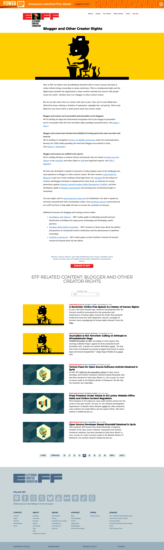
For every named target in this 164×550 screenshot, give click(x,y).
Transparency (56, 523)
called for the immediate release (92, 372)
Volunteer (36, 518)
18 (105, 455)
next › (112, 455)
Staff (34, 531)
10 (64, 455)
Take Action (118, 13)
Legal (15, 518)
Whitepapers (75, 526)
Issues (98, 13)
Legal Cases (75, 523)
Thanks (121, 547)
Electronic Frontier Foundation (41, 20)
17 (99, 455)
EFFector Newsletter (78, 528)
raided (104, 406)
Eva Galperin (90, 365)
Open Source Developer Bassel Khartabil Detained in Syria (102, 424)
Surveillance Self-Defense (60, 217)
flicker (67, 498)
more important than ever (75, 198)
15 (89, 455)
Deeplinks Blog (75, 304)
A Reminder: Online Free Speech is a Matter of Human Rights (104, 307)
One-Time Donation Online (118, 518)
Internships (36, 526)
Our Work (107, 13)
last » (122, 455)
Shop (111, 526)
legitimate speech (98, 202)
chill (82, 161)
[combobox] (85, 294)
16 (94, 455)
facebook (25, 498)
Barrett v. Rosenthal (55, 147)
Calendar (36, 516)
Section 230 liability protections (81, 140)
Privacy (54, 518)
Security (16, 521)
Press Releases (76, 518)
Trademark (53, 547)
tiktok (83, 498)
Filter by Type (82, 291)
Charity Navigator (46, 504)
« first (43, 455)
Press (15, 526)
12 (74, 455)
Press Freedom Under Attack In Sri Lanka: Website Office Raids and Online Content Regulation (102, 397)
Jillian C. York (90, 304)
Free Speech (56, 516)
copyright (59, 161)
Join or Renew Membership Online (121, 516)
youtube (58, 498)
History (35, 523)
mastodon (16, 498)
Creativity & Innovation (59, 521)
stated (120, 352)
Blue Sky (50, 498)
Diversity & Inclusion (39, 533)
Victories (35, 521)
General (16, 516)
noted (112, 346)
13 (79, 455)
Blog (72, 516)
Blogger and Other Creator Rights (98, 279)
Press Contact (94, 516)
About (90, 13)
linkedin (75, 498)
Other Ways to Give (115, 528)
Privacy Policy (90, 547)
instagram (33, 498)
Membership (17, 523)
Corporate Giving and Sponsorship (121, 523)
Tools (128, 13)
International (56, 526)
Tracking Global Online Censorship (63, 227)
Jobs (34, 528)
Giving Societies (114, 521)
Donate (135, 13)
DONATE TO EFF (82, 266)
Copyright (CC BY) (21, 547)
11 (69, 455)
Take (71, 323)
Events (73, 521)
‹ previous (55, 455)
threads (92, 498)
